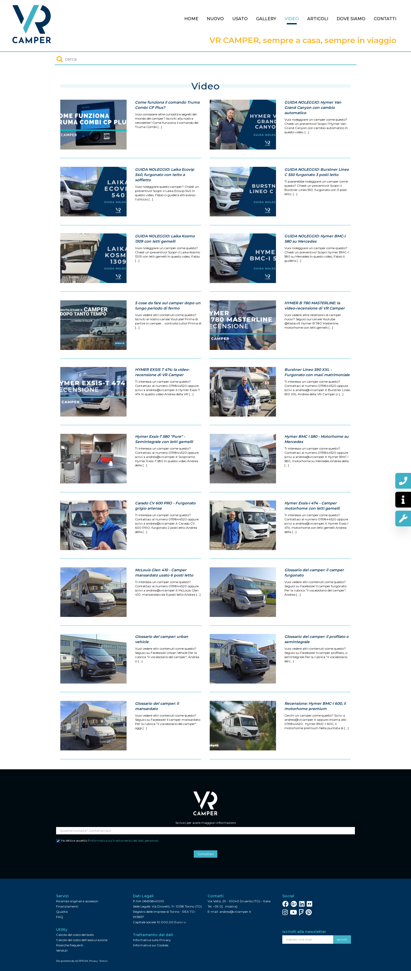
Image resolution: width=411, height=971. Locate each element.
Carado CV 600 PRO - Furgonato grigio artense (165, 529)
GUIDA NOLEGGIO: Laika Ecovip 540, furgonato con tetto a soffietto (164, 197)
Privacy (93, 960)
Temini (103, 960)
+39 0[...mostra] (225, 906)
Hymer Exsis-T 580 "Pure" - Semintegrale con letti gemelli (164, 462)
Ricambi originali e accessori (77, 901)
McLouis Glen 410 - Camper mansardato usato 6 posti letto (164, 596)
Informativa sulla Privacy (152, 940)
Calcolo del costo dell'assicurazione (81, 940)
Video (292, 18)
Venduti (62, 950)
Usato (240, 18)
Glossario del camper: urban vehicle (161, 662)
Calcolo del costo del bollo (75, 935)
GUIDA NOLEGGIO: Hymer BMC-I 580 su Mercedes (314, 262)
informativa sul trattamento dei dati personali (123, 840)
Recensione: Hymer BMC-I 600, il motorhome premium (315, 729)
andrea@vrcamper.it (235, 912)
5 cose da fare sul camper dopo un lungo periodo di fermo (168, 329)
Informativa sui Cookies (150, 945)
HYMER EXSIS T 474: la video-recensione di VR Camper (162, 395)
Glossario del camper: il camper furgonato (314, 596)
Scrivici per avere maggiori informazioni (205, 823)
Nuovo (215, 18)
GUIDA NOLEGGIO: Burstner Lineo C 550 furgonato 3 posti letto (316, 195)
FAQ (59, 917)
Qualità (62, 912)
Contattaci (205, 854)
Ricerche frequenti (69, 945)
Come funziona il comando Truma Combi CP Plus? (167, 105)
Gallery (266, 18)
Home (191, 18)
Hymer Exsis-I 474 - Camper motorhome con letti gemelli (312, 529)
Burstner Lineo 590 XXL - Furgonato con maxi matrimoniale (317, 395)
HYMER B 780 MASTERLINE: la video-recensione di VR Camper (314, 329)
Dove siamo (351, 18)
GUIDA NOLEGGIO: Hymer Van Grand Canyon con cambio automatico (312, 107)
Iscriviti (342, 939)
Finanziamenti (67, 906)
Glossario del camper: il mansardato (157, 729)
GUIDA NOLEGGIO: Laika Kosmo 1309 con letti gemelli (165, 262)
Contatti (385, 18)
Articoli (317, 18)
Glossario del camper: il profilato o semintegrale (316, 662)
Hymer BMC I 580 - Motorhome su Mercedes (316, 462)
